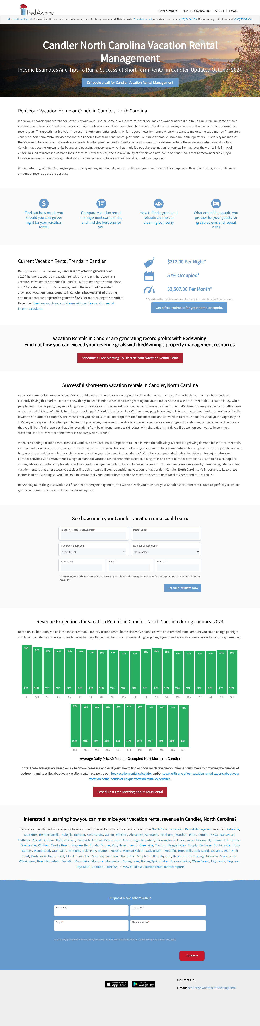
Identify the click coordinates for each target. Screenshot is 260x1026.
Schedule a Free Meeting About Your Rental (130, 794)
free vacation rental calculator (131, 776)
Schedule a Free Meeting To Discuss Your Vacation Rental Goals (130, 360)
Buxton (235, 842)
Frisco (181, 842)
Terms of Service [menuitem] (223, 1017)
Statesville (59, 853)
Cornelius (111, 869)
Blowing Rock (165, 842)
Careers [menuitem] (169, 1017)
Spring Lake (131, 863)
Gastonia (212, 858)
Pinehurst (166, 837)
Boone (105, 847)
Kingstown (180, 858)
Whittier (43, 847)
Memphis (74, 853)
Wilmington (27, 863)
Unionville (128, 858)
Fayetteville (28, 847)
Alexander (136, 837)
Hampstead (42, 853)
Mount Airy (82, 863)
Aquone (165, 858)
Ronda (94, 847)
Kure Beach (122, 842)
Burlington (38, 858)
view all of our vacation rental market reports (153, 869)
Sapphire (143, 858)
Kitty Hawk (119, 847)
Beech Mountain (48, 863)
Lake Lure (112, 858)
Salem (109, 837)
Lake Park (89, 853)
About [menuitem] (158, 1017)
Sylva (214, 837)
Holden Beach (65, 842)
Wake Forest (200, 863)
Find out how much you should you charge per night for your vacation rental (44, 222)
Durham (79, 837)
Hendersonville (49, 837)
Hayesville (82, 869)
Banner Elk (221, 842)
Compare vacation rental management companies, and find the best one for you (101, 222)
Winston (121, 837)
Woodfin (170, 853)
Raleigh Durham (43, 842)
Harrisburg (197, 858)
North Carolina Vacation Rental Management (182, 831)
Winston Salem (133, 853)
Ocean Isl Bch (220, 853)
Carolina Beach (102, 842)
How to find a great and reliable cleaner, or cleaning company (159, 219)
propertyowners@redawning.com (212, 990)
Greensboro (95, 837)
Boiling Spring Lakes (155, 863)
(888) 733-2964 (243, 26)
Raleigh (67, 837)
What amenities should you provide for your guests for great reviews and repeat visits (216, 222)
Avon (190, 842)
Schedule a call (143, 26)
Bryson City (203, 842)
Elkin (154, 858)
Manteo (103, 853)
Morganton (113, 863)
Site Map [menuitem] (240, 1017)
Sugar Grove (228, 858)
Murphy (116, 853)
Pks (68, 858)
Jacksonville (154, 853)
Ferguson (233, 863)
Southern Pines (186, 837)
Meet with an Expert (20, 26)
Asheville (233, 831)
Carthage (205, 847)
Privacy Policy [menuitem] (204, 1017)
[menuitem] (171, 10)
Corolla (203, 837)
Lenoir (133, 847)
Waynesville (80, 847)
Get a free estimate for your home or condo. (189, 310)
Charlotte (30, 837)
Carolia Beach (60, 847)
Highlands (218, 863)
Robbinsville (222, 847)
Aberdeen (151, 837)
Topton (160, 847)
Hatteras (24, 842)
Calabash (83, 842)
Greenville (146, 847)
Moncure (97, 863)
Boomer (97, 869)
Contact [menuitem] (190, 1017)
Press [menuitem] (179, 1017)
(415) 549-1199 (188, 26)
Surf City (97, 858)
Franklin (67, 863)
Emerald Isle (81, 858)
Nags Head (227, 837)
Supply (192, 847)
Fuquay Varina (180, 863)
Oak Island (201, 853)
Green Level (56, 858)
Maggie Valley (176, 847)
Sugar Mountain (143, 842)
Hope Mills (185, 853)
